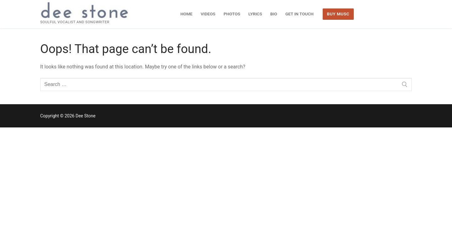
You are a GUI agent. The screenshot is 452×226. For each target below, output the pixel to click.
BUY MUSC (338, 13)
